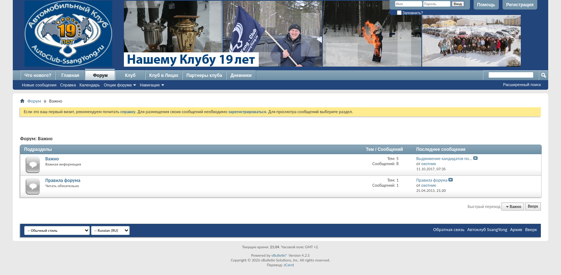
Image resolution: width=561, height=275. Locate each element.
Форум (100, 75)
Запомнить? (410, 13)
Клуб (130, 75)
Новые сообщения (39, 85)
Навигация (149, 85)
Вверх (533, 206)
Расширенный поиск (522, 84)
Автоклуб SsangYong (487, 229)
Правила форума (62, 180)
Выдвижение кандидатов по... (444, 158)
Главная (70, 75)
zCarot (289, 265)
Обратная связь (448, 229)
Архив (516, 229)
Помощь (486, 4)
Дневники (241, 75)
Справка (68, 85)
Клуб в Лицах (163, 75)
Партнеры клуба (204, 75)
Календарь (90, 85)
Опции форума (118, 85)
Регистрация (520, 4)
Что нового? (37, 75)
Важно (52, 158)
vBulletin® (279, 255)
